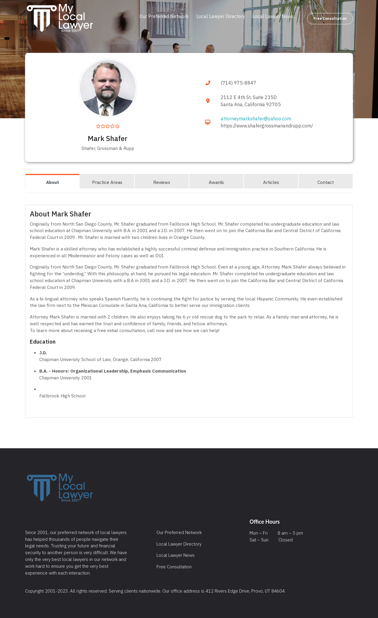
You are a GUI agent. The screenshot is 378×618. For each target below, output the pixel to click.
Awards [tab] (216, 182)
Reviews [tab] (161, 182)
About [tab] (52, 182)
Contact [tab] (325, 182)
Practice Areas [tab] (107, 182)
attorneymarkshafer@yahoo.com (256, 119)
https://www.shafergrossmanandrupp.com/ (267, 126)
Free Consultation (330, 18)
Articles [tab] (271, 182)
